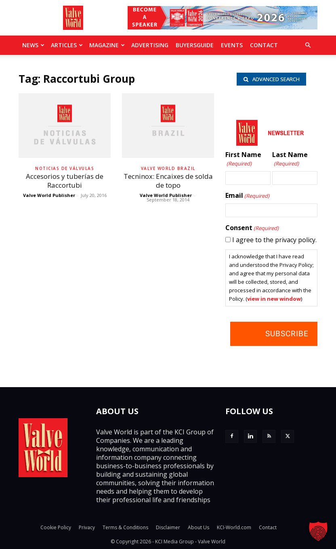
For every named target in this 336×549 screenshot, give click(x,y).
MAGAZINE (107, 45)
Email (247, 195)
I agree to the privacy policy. (274, 239)
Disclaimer (168, 527)
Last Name (290, 159)
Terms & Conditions (125, 527)
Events (232, 45)
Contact (264, 45)
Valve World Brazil (168, 168)
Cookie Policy (55, 527)
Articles (67, 45)
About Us (198, 527)
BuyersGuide (195, 45)
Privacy (87, 527)
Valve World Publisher (49, 195)
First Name (243, 159)
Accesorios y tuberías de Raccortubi (64, 181)
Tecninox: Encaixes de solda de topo (168, 181)
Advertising (149, 45)
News (33, 45)
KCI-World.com (234, 527)
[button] (307, 45)
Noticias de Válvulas (64, 168)
